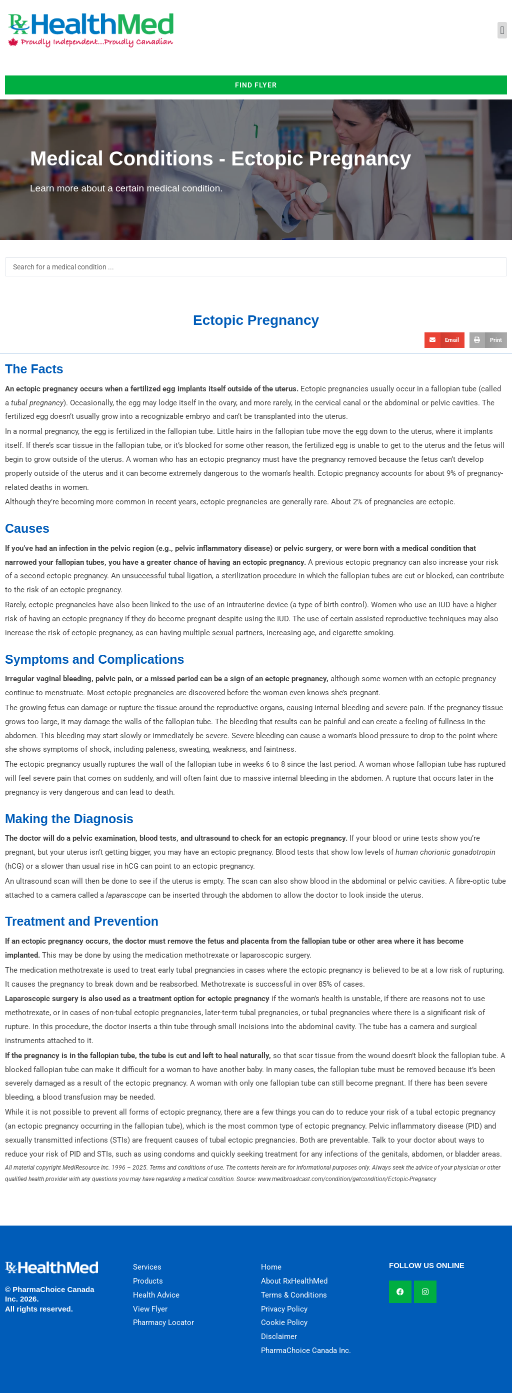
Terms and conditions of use (186, 1167)
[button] (502, 30)
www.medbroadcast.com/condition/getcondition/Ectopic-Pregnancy (347, 1179)
